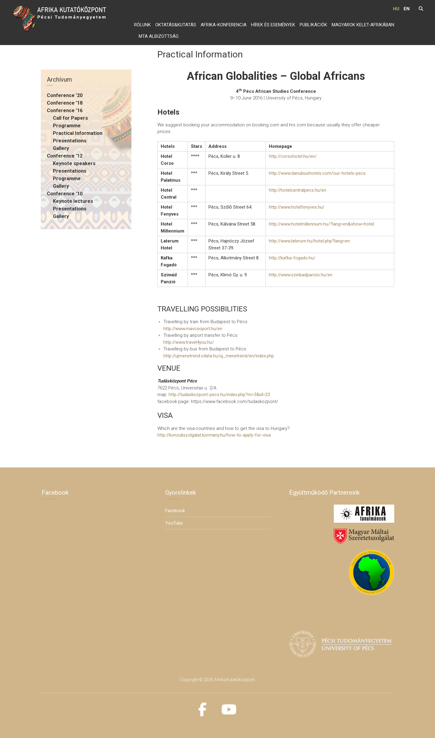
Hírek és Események (273, 25)
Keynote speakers (74, 163)
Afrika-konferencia (223, 25)
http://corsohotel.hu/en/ (293, 156)
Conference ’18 (64, 103)
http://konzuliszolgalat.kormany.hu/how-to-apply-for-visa (214, 435)
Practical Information (77, 133)
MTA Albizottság (159, 36)
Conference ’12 (64, 156)
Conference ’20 (64, 95)
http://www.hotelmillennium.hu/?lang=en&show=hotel (321, 224)
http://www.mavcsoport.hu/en (192, 328)
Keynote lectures (73, 201)
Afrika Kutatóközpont (234, 679)
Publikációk (313, 25)
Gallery (61, 148)
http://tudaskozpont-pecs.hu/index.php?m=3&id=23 (219, 394)
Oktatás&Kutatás (175, 25)
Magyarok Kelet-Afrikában (363, 25)
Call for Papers (70, 118)
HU (396, 8)
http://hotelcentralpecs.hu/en (297, 190)
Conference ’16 (64, 110)
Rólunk (142, 25)
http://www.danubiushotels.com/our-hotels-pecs (317, 173)
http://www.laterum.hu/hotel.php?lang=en (309, 241)
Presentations (69, 141)
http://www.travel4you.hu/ (188, 342)
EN (407, 8)
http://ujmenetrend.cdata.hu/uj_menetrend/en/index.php (218, 356)
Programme (67, 125)
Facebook (175, 510)
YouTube (174, 523)
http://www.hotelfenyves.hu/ (296, 207)
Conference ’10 (64, 194)
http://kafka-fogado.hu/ (292, 258)
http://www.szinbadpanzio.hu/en (300, 275)
